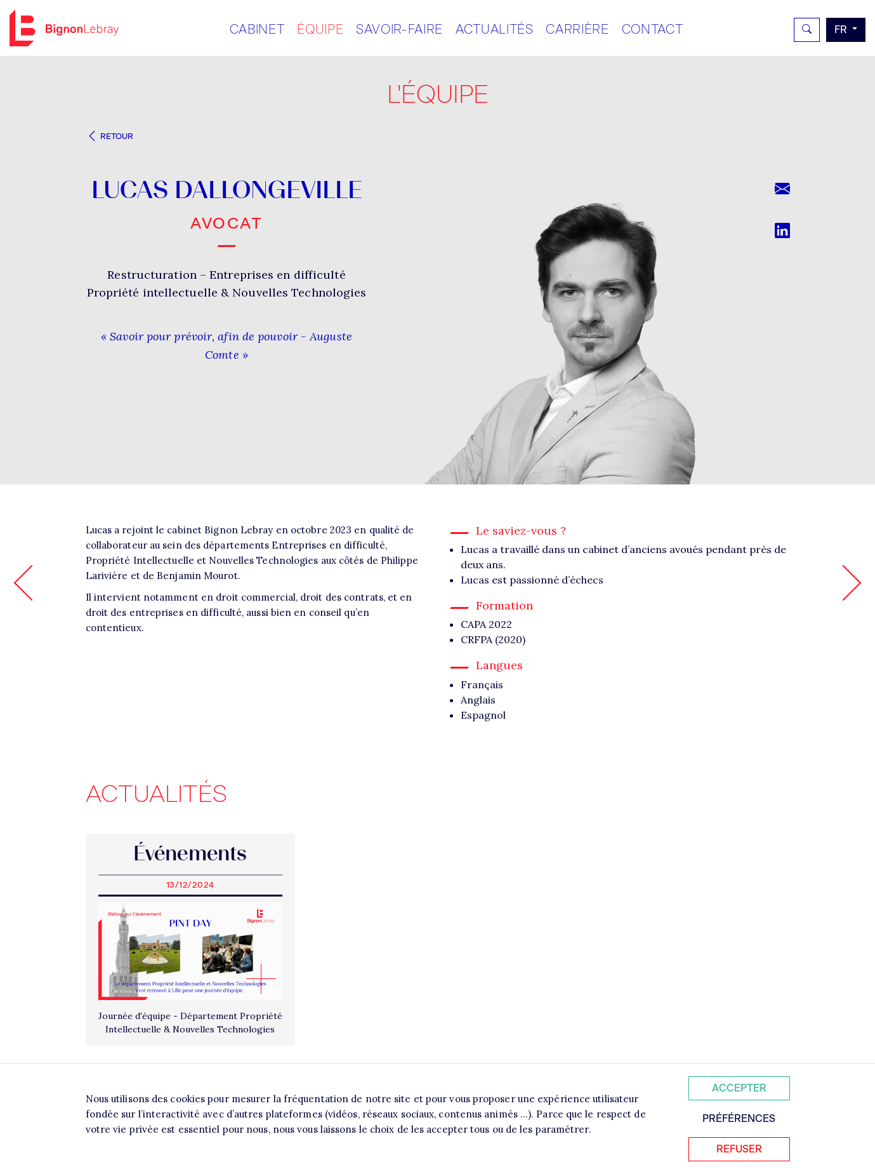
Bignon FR (64, 28)
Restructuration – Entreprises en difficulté (226, 274)
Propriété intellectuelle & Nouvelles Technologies (227, 292)
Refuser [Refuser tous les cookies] (739, 1149)
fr (842, 29)
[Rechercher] (807, 30)
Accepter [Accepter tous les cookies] (739, 1088)
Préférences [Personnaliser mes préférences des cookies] (738, 1118)
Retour (110, 136)
